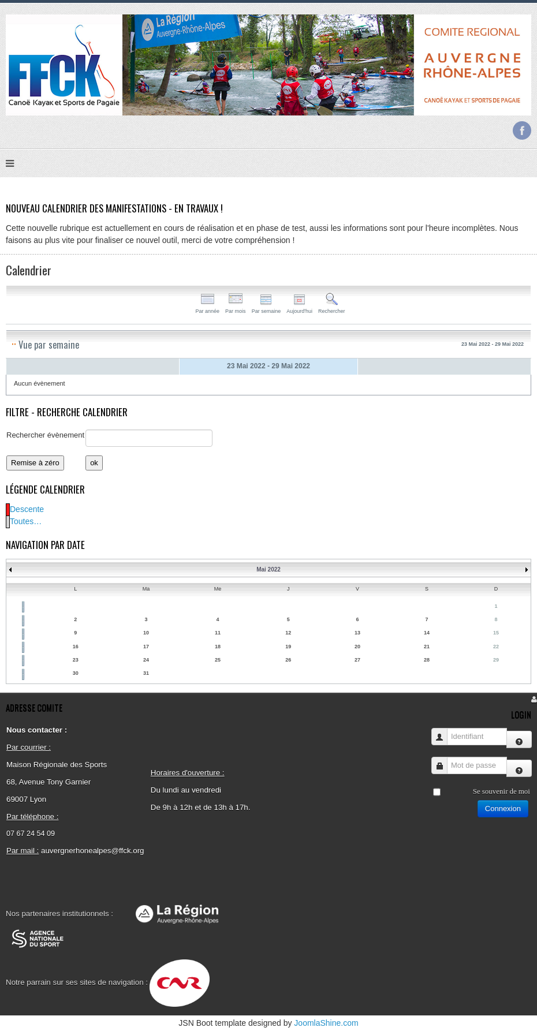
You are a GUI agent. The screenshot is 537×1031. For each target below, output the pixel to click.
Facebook (522, 130)
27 (357, 660)
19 (288, 646)
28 (427, 660)
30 (76, 673)
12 (288, 633)
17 (146, 646)
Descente (27, 509)
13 (357, 633)
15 (496, 633)
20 (357, 646)
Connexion (503, 808)
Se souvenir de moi (501, 791)
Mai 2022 (268, 569)
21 (427, 646)
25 (218, 660)
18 (218, 646)
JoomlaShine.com (326, 1023)
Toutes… (26, 521)
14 (427, 633)
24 (146, 660)
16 (76, 646)
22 (496, 646)
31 (146, 673)
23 (76, 660)
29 (496, 660)
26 (288, 660)
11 (218, 633)
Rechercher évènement (45, 435)
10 (146, 633)
